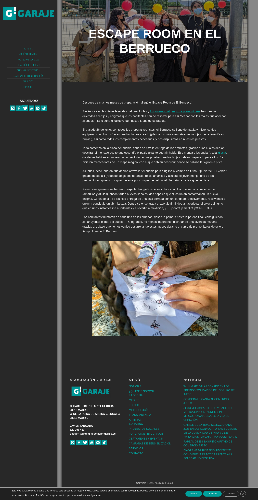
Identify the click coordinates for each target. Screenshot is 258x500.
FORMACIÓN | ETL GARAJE (146, 433)
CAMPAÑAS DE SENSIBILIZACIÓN (150, 443)
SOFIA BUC (136, 423)
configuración (107, 495)
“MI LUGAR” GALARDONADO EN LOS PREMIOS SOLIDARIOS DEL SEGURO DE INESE (209, 390)
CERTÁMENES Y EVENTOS (146, 438)
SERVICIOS (136, 448)
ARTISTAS (135, 420)
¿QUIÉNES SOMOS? (141, 391)
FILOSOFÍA (136, 395)
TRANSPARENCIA (140, 415)
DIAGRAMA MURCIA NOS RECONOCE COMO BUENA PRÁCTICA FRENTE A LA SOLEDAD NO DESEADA (207, 454)
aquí (44, 495)
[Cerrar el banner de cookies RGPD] (243, 494)
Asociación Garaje (28, 15)
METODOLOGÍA (138, 410)
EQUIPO (134, 405)
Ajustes (230, 493)
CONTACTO (136, 453)
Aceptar (190, 493)
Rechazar (210, 493)
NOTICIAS (135, 386)
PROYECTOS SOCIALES (144, 428)
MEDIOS (134, 400)
